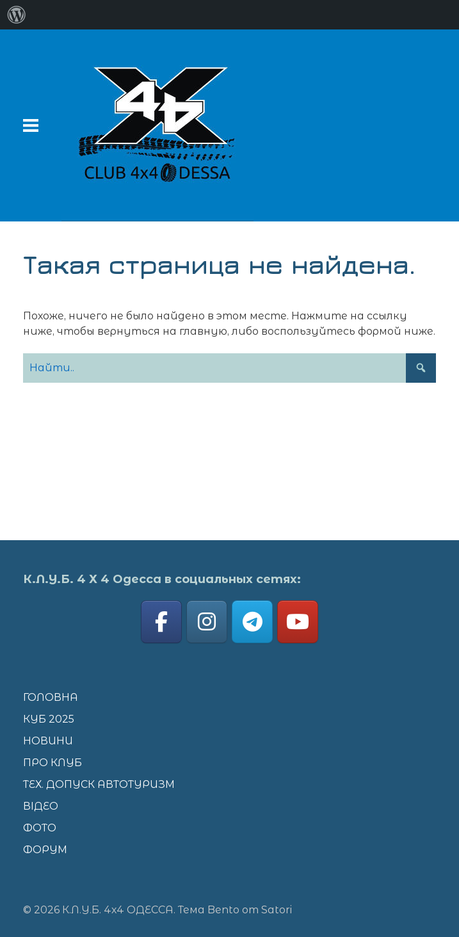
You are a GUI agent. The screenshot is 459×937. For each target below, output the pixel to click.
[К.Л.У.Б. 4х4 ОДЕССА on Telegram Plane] (252, 621)
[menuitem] (16, 14)
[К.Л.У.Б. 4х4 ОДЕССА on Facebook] (161, 621)
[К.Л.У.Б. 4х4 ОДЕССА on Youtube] (297, 621)
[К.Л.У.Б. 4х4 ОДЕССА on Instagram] (206, 621)
